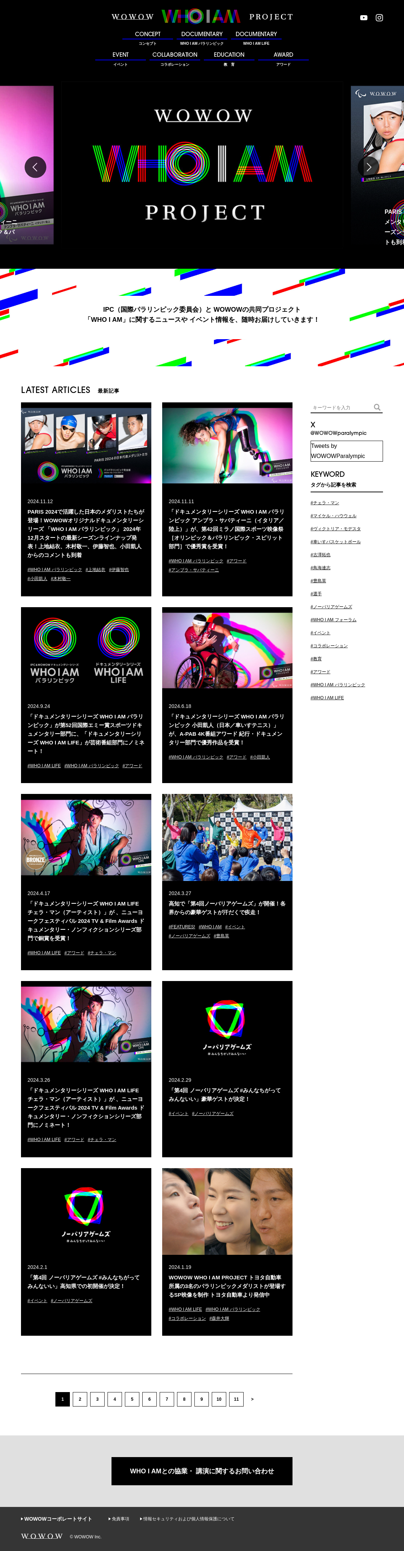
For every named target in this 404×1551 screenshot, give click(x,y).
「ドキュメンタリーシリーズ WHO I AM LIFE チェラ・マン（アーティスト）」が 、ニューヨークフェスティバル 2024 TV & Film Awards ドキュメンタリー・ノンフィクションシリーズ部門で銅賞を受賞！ (86, 920)
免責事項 (120, 1519)
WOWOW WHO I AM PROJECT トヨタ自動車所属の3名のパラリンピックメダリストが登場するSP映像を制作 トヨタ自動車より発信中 (227, 1286)
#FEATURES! (182, 927)
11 (236, 1399)
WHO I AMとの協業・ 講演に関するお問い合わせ (202, 1471)
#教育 (316, 658)
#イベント (235, 927)
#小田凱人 (37, 578)
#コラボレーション (187, 1318)
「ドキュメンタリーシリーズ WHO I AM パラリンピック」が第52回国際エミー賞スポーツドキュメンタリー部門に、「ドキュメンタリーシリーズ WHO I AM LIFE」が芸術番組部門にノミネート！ (86, 733)
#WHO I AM (210, 927)
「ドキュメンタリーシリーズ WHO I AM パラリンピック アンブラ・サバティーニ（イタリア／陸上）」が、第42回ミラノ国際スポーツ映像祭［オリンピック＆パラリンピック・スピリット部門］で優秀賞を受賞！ (227, 529)
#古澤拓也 (321, 554)
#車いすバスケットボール (336, 541)
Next (368, 167)
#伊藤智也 (119, 569)
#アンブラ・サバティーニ (194, 570)
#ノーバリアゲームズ (189, 936)
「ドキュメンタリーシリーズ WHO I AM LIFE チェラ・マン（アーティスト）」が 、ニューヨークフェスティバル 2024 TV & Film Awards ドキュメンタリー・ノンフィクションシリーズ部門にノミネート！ (86, 1107)
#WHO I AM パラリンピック (55, 569)
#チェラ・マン (102, 953)
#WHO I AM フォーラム (334, 619)
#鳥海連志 (321, 567)
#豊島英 (222, 936)
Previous (35, 167)
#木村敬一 (61, 578)
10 (218, 1399)
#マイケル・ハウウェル (334, 515)
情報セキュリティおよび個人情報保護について (189, 1519)
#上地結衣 (96, 569)
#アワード (237, 561)
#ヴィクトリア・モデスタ (336, 528)
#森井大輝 (220, 1318)
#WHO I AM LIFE (44, 766)
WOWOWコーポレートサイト (58, 1518)
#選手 (316, 593)
